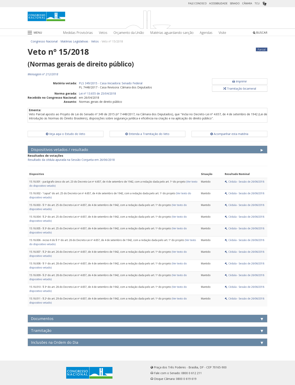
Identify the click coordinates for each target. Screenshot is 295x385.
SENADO (235, 3)
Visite (222, 33)
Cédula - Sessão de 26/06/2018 (244, 181)
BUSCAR (260, 32)
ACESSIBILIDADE (218, 3)
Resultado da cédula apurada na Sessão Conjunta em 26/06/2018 (71, 160)
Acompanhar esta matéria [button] (229, 134)
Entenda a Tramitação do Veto (147, 134)
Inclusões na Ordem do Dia (54, 342)
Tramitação (41, 330)
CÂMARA (247, 3)
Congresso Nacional (44, 41)
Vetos (103, 33)
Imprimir (239, 81)
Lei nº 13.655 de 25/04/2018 (97, 93)
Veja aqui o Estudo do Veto (65, 134)
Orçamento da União (128, 33)
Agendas (206, 33)
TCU (257, 3)
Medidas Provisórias (78, 33)
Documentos (42, 318)
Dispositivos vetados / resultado (59, 149)
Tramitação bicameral (239, 88)
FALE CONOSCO (197, 3)
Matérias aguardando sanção (172, 33)
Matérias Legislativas (74, 41)
